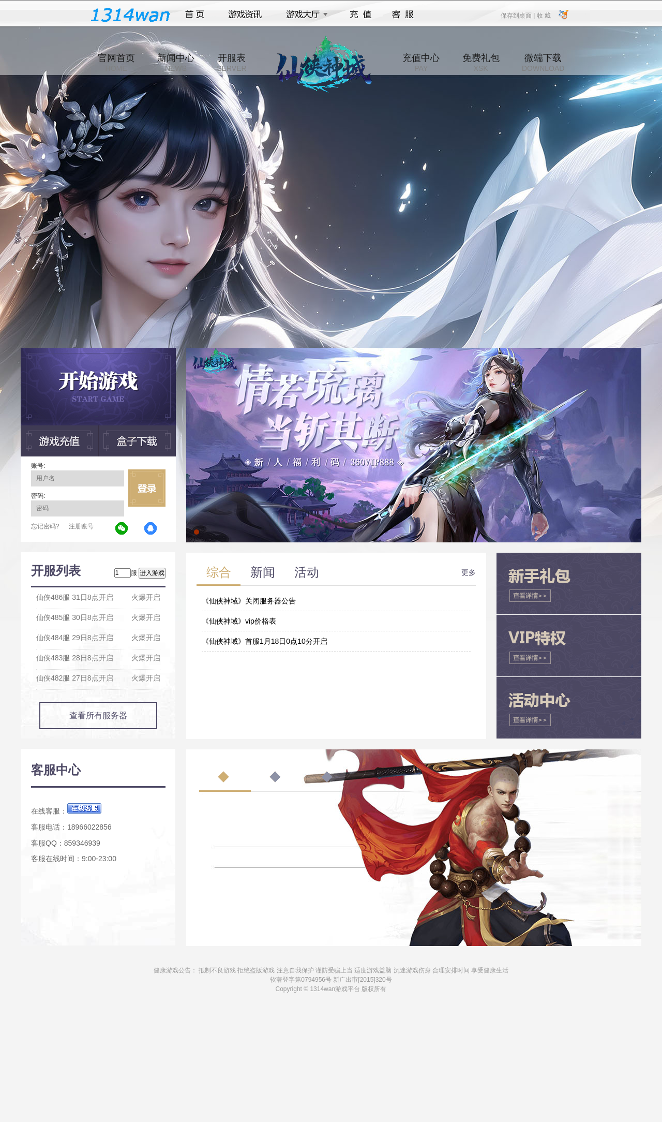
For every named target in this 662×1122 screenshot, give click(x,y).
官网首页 (116, 62)
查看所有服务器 (98, 715)
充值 (360, 14)
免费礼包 (481, 62)
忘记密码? (45, 526)
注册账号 (81, 526)
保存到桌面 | (518, 15)
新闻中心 (175, 62)
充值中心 (421, 62)
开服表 (231, 62)
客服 (403, 14)
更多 (468, 572)
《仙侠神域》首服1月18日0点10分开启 (264, 641)
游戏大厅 (304, 14)
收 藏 (543, 15)
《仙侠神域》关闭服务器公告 (249, 601)
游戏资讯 (245, 14)
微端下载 (543, 62)
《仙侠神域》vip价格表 (239, 621)
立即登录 (147, 488)
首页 (194, 14)
